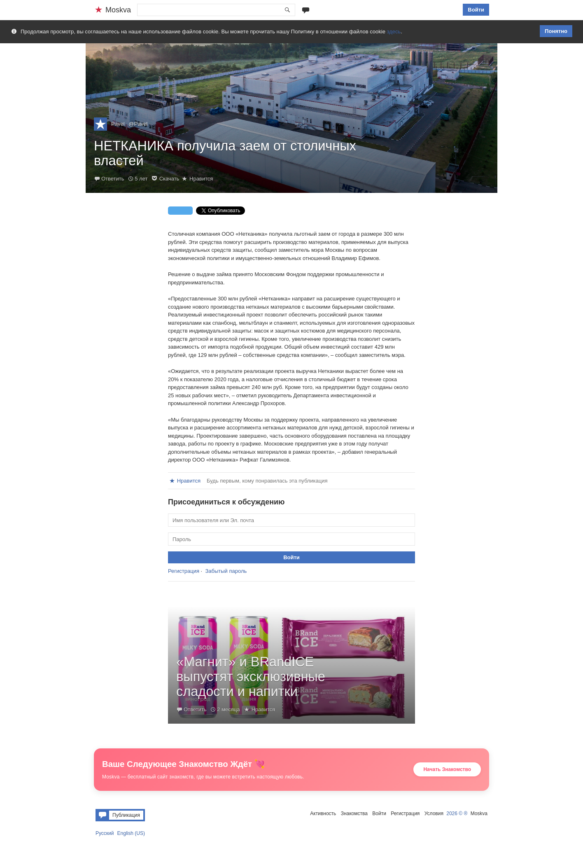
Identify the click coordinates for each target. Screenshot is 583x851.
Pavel (118, 124)
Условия (433, 813)
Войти (476, 10)
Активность (323, 813)
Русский (105, 833)
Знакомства (354, 813)
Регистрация (183, 571)
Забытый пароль (226, 571)
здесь (394, 31)
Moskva (479, 813)
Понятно (556, 31)
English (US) (131, 833)
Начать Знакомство (447, 769)
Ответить (112, 179)
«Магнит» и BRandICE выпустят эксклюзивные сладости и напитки (250, 676)
